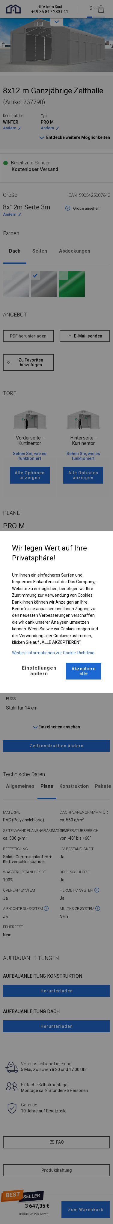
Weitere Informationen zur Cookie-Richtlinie (53, 652)
